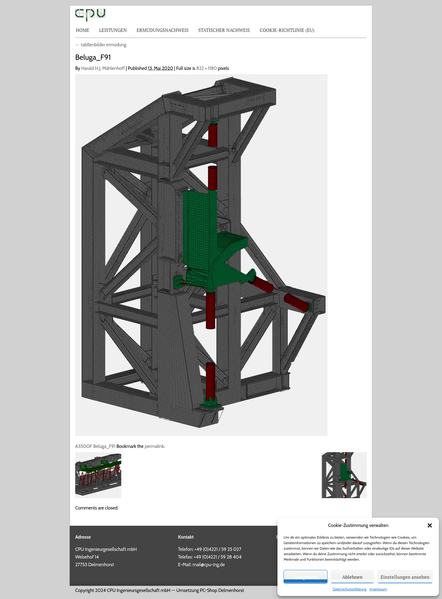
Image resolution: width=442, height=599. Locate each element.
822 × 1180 (206, 68)
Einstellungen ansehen (405, 577)
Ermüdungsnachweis (162, 30)
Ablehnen (352, 577)
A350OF (83, 446)
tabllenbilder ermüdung (100, 45)
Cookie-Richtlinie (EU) (287, 30)
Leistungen (113, 30)
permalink (154, 446)
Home (82, 30)
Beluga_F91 (104, 446)
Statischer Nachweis (224, 30)
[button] (430, 525)
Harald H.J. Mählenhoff (103, 68)
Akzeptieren (305, 577)
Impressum (378, 589)
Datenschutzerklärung (349, 589)
